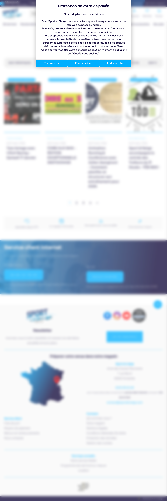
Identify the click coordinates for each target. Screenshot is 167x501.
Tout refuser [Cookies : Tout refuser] (51, 63)
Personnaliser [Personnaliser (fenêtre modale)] (83, 63)
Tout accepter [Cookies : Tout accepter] (115, 63)
